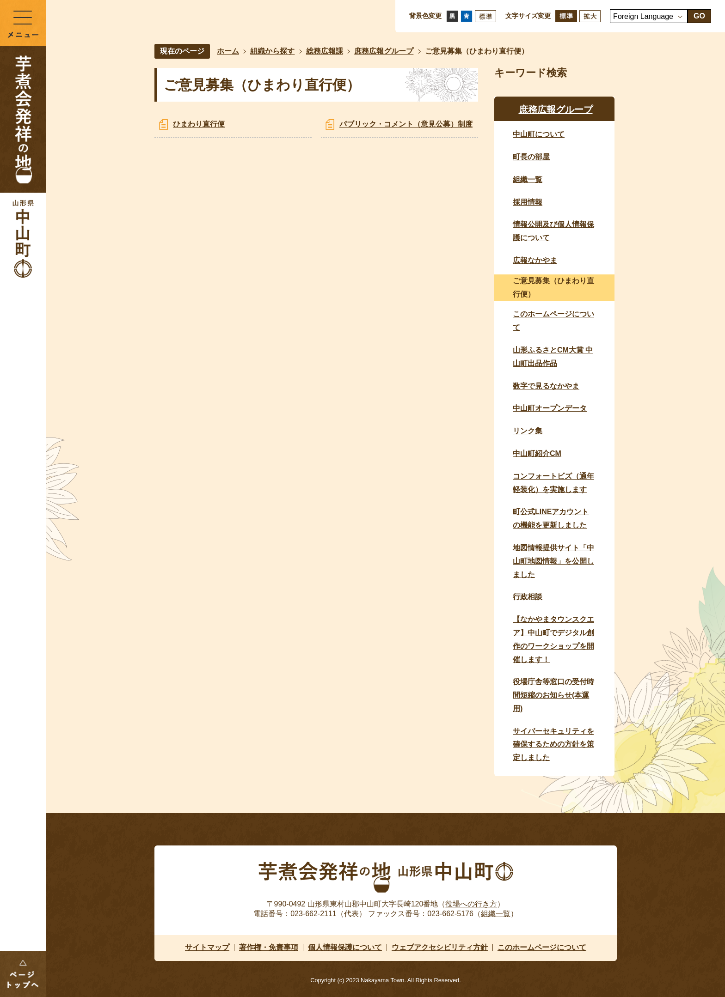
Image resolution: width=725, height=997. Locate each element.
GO (699, 16)
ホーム (228, 51)
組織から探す (272, 51)
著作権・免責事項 (268, 947)
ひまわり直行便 (199, 124)
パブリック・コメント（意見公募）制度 (406, 124)
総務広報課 (324, 51)
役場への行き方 (471, 904)
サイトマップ (207, 947)
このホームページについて (542, 947)
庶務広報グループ (383, 51)
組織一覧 (495, 914)
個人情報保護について (345, 947)
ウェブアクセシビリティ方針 (440, 947)
